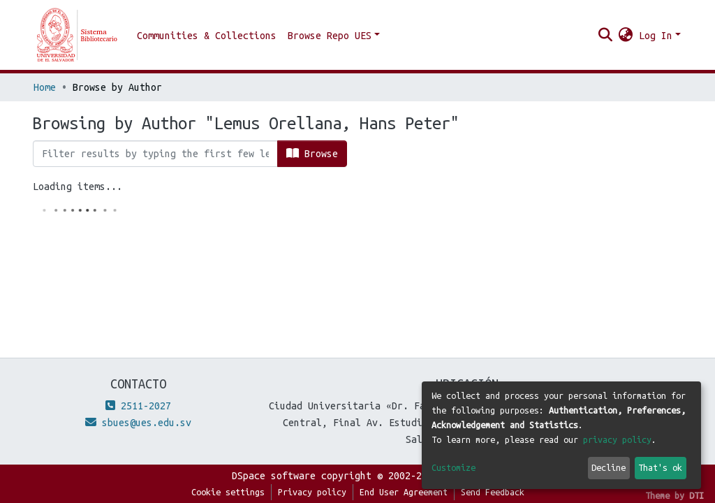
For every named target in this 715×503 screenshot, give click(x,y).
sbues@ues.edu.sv (138, 422)
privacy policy (617, 439)
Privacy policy (312, 492)
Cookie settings (228, 492)
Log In (655, 35)
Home (45, 87)
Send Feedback (492, 492)
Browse (312, 153)
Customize (454, 467)
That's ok (660, 467)
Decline (608, 467)
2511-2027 (138, 405)
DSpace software (274, 475)
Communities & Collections (207, 35)
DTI (696, 495)
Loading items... (77, 186)
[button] (626, 35)
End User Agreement (404, 492)
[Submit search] (605, 35)
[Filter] (155, 153)
